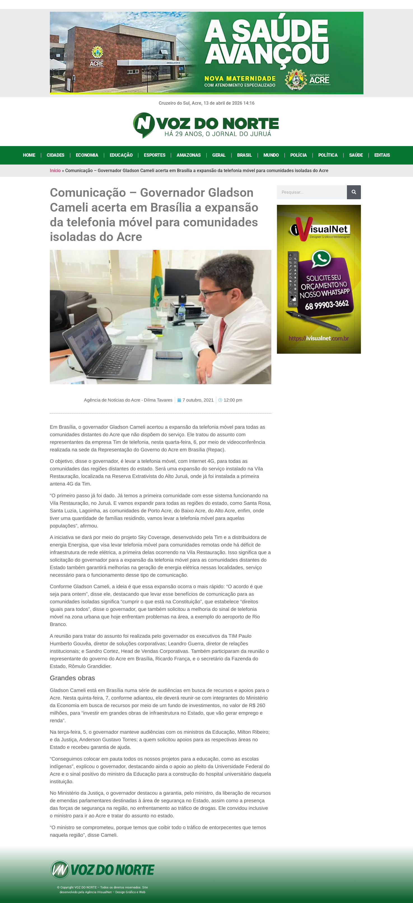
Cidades (55, 155)
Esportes (154, 155)
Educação (121, 155)
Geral (219, 155)
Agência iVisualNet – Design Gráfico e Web (115, 892)
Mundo (271, 155)
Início (55, 170)
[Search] (354, 192)
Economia (87, 155)
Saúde (356, 155)
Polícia (298, 155)
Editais (382, 155)
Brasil (244, 155)
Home (29, 155)
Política (328, 155)
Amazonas (189, 155)
